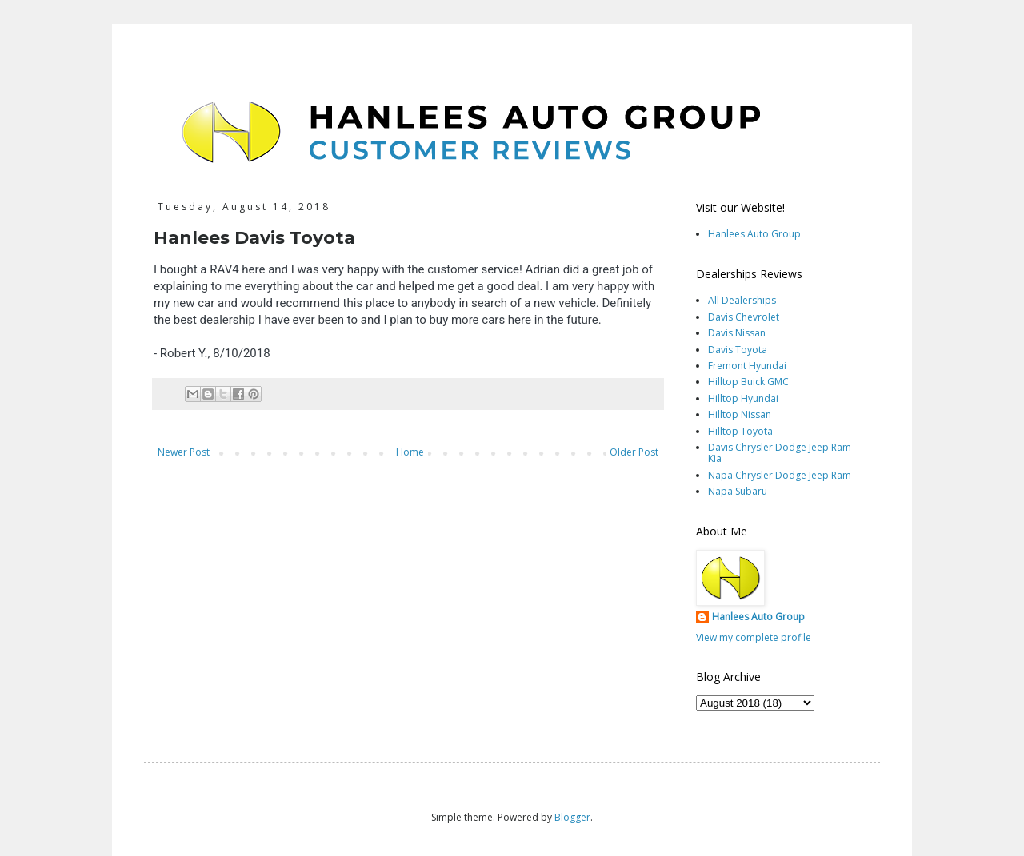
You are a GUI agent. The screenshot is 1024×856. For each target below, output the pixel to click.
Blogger (572, 817)
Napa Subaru (737, 491)
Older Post (634, 452)
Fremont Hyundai (747, 365)
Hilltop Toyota (740, 431)
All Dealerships (742, 300)
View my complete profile (753, 637)
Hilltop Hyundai (743, 398)
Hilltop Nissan (739, 414)
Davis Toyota (737, 349)
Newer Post (184, 452)
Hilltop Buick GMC (748, 381)
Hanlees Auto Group (754, 234)
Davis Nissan (737, 333)
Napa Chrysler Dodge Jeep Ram (779, 475)
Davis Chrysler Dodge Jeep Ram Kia (779, 452)
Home (410, 452)
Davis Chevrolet (743, 317)
